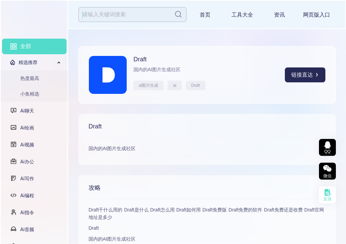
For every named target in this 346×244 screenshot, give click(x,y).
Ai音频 (27, 229)
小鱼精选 (29, 94)
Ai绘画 (27, 127)
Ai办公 (27, 161)
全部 (25, 46)
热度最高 (29, 78)
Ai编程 (27, 195)
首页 (205, 15)
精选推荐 (28, 62)
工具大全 (242, 15)
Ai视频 (27, 144)
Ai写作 (27, 178)
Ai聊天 (27, 111)
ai (174, 85)
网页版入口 (316, 15)
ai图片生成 (148, 85)
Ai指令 (27, 212)
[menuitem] (34, 46)
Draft (195, 85)
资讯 (279, 15)
